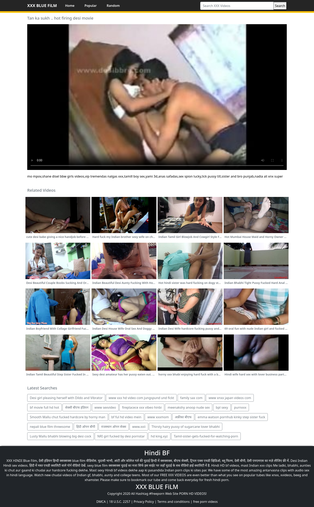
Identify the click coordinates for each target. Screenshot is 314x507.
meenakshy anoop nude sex (189, 407)
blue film (79, 460)
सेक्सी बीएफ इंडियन (76, 407)
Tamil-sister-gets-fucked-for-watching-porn (206, 436)
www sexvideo (105, 407)
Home (69, 5)
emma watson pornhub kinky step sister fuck (231, 417)
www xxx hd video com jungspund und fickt (141, 398)
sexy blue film (97, 465)
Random (113, 5)
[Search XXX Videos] (237, 6)
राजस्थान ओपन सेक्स (113, 426)
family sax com (191, 398)
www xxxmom (158, 417)
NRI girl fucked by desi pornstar (121, 436)
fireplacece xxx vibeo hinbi (142, 407)
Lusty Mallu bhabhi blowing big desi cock (60, 436)
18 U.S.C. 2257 (119, 501)
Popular (91, 5)
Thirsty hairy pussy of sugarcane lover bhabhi (186, 426)
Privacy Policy (144, 501)
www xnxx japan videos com (229, 398)
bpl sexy (222, 407)
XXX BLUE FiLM (42, 5)
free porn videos (205, 501)
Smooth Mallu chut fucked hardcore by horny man (67, 417)
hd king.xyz (159, 436)
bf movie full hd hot (44, 407)
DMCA (101, 501)
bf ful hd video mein (126, 417)
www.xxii (139, 426)
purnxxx (240, 407)
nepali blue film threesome (50, 426)
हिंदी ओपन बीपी (85, 426)
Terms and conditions (173, 501)
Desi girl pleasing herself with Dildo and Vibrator (66, 398)
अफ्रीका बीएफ (183, 417)
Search (280, 6)
